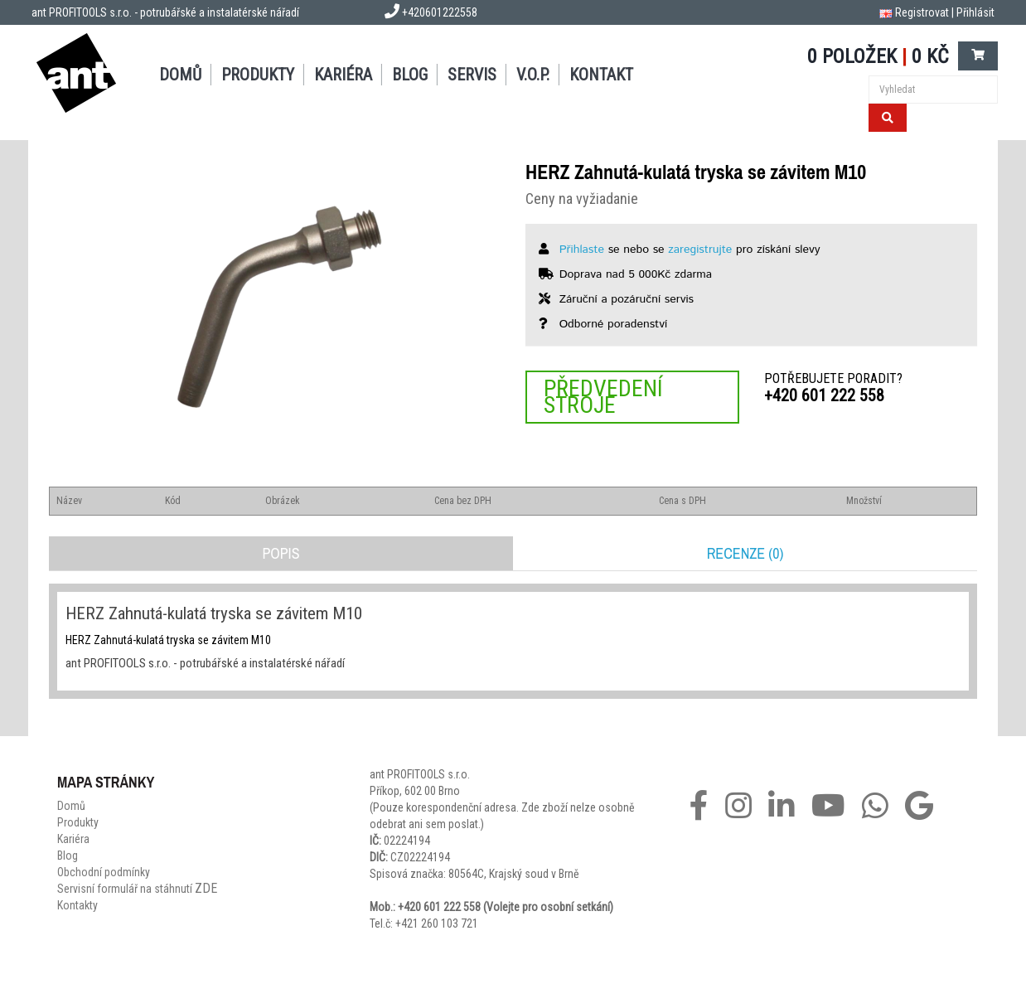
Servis (472, 75)
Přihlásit (975, 12)
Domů (180, 75)
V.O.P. (532, 75)
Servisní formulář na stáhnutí (137, 888)
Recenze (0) (745, 553)
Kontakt (601, 75)
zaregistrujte (700, 249)
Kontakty (77, 905)
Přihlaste (581, 249)
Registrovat (922, 12)
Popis (280, 553)
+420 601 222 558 (824, 395)
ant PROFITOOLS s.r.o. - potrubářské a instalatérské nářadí (165, 12)
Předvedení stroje (603, 397)
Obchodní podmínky (103, 872)
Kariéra (343, 75)
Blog (410, 75)
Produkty (257, 75)
